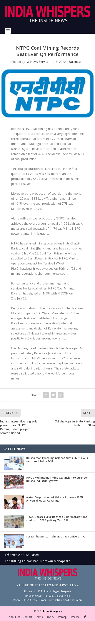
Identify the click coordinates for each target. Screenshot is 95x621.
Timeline (74, 617)
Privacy (50, 617)
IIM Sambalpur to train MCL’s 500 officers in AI (55, 536)
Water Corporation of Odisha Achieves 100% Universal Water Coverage (54, 498)
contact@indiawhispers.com (66, 600)
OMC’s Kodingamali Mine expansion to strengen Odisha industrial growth (57, 479)
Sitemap (62, 617)
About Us (14, 617)
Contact (27, 617)
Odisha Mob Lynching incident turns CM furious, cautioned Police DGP (57, 459)
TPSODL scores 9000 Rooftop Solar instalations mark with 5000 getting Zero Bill (56, 518)
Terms (39, 617)
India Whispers (52, 611)
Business (75, 62)
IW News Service (37, 62)
